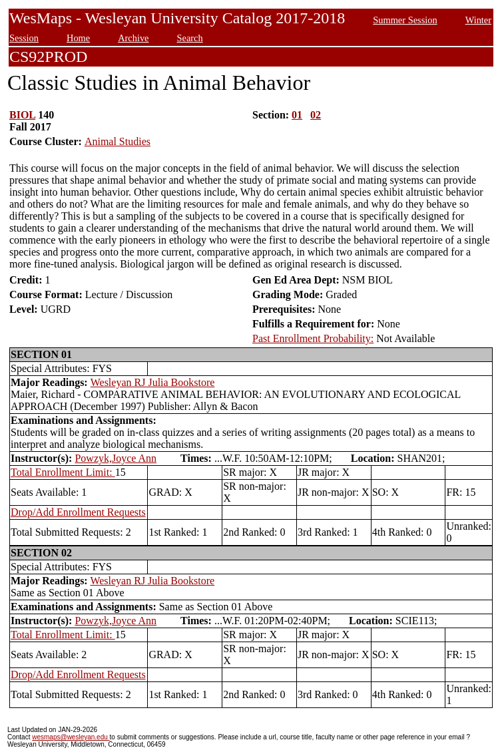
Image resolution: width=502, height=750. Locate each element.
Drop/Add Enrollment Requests (78, 512)
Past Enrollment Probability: (313, 338)
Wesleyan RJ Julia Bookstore (153, 382)
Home (78, 38)
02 (315, 114)
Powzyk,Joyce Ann (115, 458)
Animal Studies (117, 141)
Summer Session (405, 20)
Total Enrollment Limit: (63, 472)
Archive (133, 38)
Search (190, 38)
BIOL (22, 114)
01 (297, 114)
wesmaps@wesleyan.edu (70, 737)
